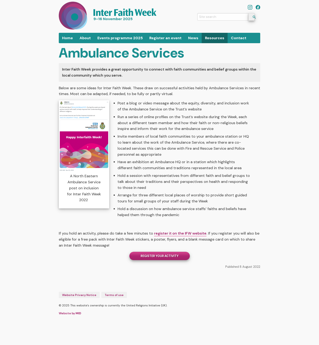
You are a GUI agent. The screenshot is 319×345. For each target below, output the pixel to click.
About (85, 37)
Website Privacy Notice (79, 295)
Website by (70, 313)
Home (67, 37)
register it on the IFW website (180, 233)
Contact (238, 37)
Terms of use (114, 295)
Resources (214, 37)
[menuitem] (67, 38)
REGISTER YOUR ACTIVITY (160, 256)
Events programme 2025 (120, 37)
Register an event (165, 37)
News (193, 37)
